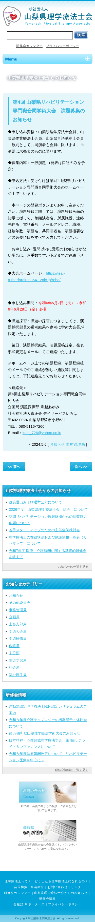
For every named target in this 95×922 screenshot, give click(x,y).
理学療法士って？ (18, 881)
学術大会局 (18, 631)
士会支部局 (18, 624)
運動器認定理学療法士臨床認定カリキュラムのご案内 (48, 709)
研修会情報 (47, 898)
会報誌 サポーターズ (29, 904)
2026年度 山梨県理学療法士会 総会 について (48, 509)
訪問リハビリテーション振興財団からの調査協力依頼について (48, 520)
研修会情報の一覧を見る (71, 770)
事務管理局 (75, 444)
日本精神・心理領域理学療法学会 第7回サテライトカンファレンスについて (47, 743)
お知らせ (57, 444)
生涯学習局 (18, 660)
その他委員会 (19, 603)
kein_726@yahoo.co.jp (42, 433)
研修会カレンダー (29, 46)
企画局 (14, 617)
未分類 (14, 653)
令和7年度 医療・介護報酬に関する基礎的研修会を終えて (47, 554)
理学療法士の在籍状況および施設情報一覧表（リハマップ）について (48, 540)
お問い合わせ (58, 887)
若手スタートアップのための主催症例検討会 (44, 530)
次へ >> (81, 467)
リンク (76, 887)
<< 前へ (14, 467)
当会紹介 (37, 887)
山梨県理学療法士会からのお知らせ (61, 893)
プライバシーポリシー (62, 46)
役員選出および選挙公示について (35, 502)
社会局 (14, 667)
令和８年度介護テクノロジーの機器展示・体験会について (48, 723)
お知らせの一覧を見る (73, 566)
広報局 (14, 646)
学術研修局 (18, 639)
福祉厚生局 (18, 675)
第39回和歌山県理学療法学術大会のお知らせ (44, 733)
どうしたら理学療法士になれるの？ (61, 881)
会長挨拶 (20, 887)
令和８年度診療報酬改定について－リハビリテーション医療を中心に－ (48, 757)
